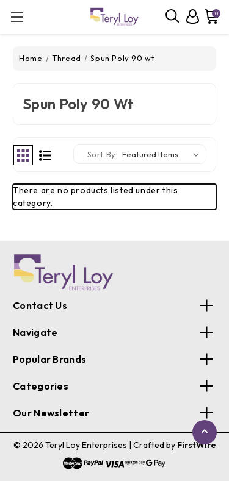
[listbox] (163, 154)
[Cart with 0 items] (211, 16)
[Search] (172, 16)
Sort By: (102, 154)
